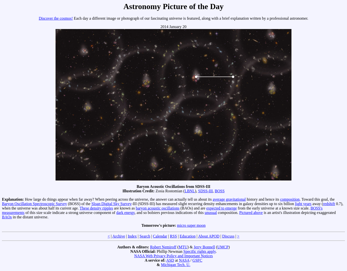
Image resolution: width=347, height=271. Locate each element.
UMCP (222, 247)
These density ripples (96, 208)
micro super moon (191, 225)
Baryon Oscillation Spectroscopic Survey (34, 204)
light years (303, 204)
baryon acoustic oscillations (157, 208)
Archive (118, 236)
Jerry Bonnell (204, 247)
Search (145, 236)
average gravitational (229, 199)
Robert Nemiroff (163, 247)
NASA (184, 260)
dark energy (125, 213)
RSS (173, 236)
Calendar (160, 236)
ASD (170, 260)
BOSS (220, 191)
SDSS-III (205, 191)
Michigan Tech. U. (175, 265)
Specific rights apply (199, 251)
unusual (211, 213)
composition (290, 199)
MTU (183, 247)
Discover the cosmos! (56, 18)
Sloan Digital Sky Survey (111, 204)
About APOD (208, 236)
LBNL (190, 191)
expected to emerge (221, 208)
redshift (329, 204)
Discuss (228, 236)
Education (188, 236)
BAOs (7, 217)
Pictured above (251, 213)
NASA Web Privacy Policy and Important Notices (173, 256)
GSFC (197, 260)
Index (132, 236)
